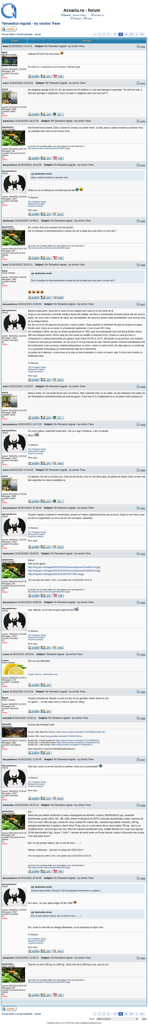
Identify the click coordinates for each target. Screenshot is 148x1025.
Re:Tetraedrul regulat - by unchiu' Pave (65, 46)
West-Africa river (51, 674)
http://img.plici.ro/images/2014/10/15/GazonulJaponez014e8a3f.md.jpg (64, 567)
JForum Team (75, 1023)
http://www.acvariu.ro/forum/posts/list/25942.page (49, 148)
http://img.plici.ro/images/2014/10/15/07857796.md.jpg (56, 574)
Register (78, 18)
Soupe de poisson (35, 206)
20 (131, 34)
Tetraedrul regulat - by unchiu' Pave (31, 23)
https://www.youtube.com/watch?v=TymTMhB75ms (77, 740)
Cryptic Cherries (35, 674)
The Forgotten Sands (37, 202)
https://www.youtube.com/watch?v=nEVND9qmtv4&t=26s (80, 732)
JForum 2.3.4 (59, 1023)
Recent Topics (79, 15)
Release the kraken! (36, 204)
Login (89, 18)
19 (126, 34)
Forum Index (8, 34)
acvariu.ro (98, 15)
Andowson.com (96, 1023)
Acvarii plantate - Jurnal (29, 34)
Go (142, 34)
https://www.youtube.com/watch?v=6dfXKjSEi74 (71, 745)
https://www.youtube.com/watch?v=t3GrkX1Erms (61, 736)
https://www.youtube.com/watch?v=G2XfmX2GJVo (78, 742)
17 (115, 34)
